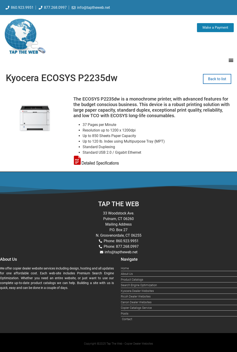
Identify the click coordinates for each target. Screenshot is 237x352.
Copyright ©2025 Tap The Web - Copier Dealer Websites (118, 343)
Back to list (217, 79)
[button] (231, 60)
